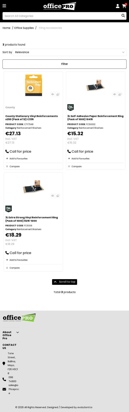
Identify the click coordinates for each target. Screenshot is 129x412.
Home (6, 28)
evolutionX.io (84, 407)
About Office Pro (7, 335)
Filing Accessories (50, 28)
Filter (64, 64)
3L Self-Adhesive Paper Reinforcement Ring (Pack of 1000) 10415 (95, 117)
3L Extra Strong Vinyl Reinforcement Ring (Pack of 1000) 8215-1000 (31, 219)
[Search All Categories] (64, 16)
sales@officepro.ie (14, 389)
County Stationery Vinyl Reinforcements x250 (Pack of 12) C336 (31, 117)
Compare (12, 166)
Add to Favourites (16, 158)
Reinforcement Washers (29, 127)
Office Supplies (24, 28)
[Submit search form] (123, 16)
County (10, 107)
